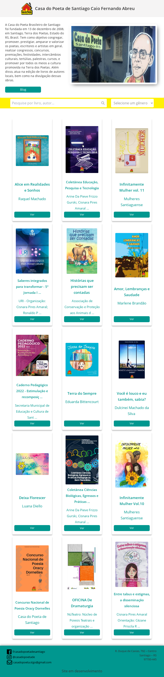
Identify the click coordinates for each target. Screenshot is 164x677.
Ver (32, 214)
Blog (23, 89)
